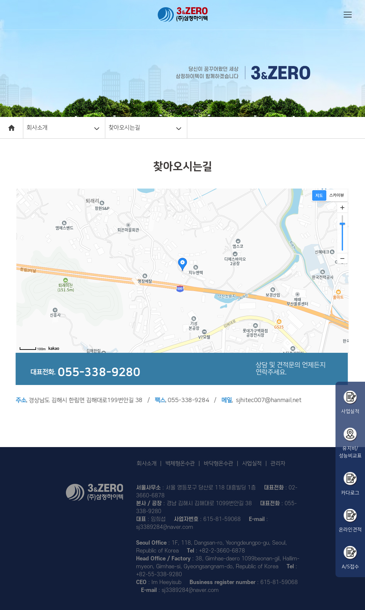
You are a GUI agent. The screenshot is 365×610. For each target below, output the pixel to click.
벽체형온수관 (180, 463)
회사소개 (37, 127)
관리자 (278, 463)
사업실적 (252, 463)
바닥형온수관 (218, 463)
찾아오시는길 (124, 127)
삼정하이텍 (183, 14)
